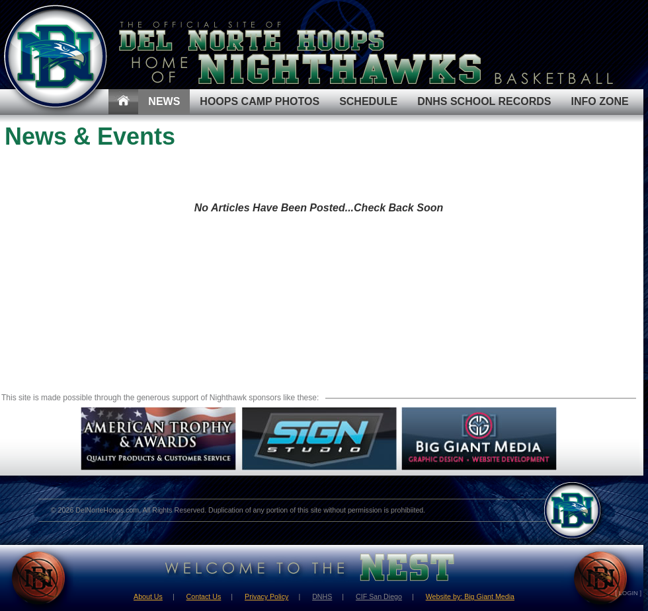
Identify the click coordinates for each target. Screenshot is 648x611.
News (164, 101)
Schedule (368, 101)
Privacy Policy (266, 596)
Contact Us (204, 596)
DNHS (322, 596)
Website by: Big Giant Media (470, 596)
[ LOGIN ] (628, 593)
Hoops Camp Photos (259, 101)
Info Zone (600, 101)
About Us (148, 596)
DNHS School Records (484, 101)
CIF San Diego (379, 596)
